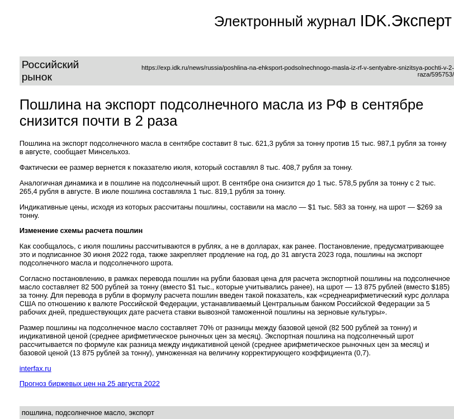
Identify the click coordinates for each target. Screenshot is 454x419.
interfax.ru (35, 368)
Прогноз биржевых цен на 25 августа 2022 (90, 383)
